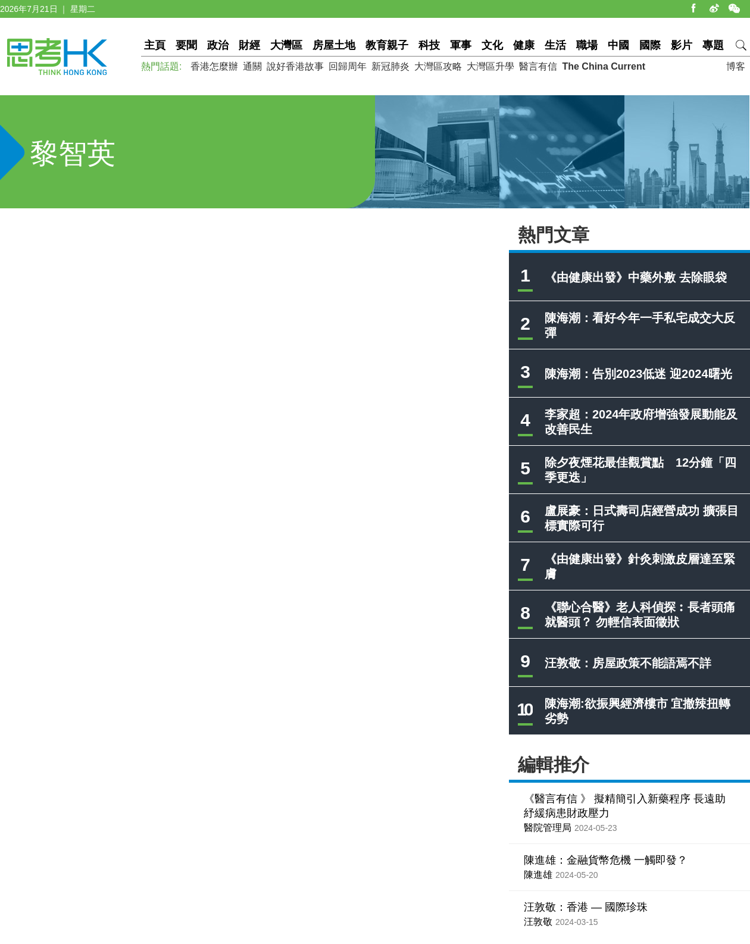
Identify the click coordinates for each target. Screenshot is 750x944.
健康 (524, 45)
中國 (618, 45)
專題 (713, 45)
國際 (650, 45)
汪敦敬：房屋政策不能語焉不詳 (628, 663)
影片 (681, 45)
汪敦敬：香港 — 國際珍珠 (586, 907)
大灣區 (286, 45)
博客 (735, 66)
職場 (587, 45)
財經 (249, 45)
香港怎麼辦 (214, 66)
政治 (218, 45)
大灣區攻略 (438, 66)
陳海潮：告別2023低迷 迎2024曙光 (638, 373)
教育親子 (386, 45)
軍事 (460, 45)
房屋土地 (333, 45)
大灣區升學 (490, 66)
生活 (555, 45)
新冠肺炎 (390, 66)
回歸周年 (348, 66)
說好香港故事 (295, 66)
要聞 (186, 45)
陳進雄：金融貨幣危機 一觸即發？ (606, 860)
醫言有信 (538, 66)
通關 (252, 66)
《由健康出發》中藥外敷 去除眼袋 (636, 277)
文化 (492, 45)
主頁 (154, 45)
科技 (429, 45)
